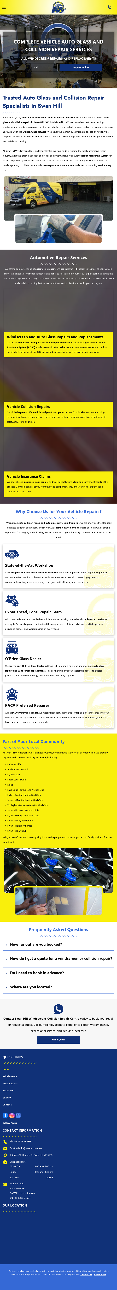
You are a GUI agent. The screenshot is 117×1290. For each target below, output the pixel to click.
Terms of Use (86, 1274)
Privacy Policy (100, 1274)
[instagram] (12, 1116)
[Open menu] (4, 7)
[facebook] (5, 1116)
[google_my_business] (18, 1116)
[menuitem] (58, 1069)
